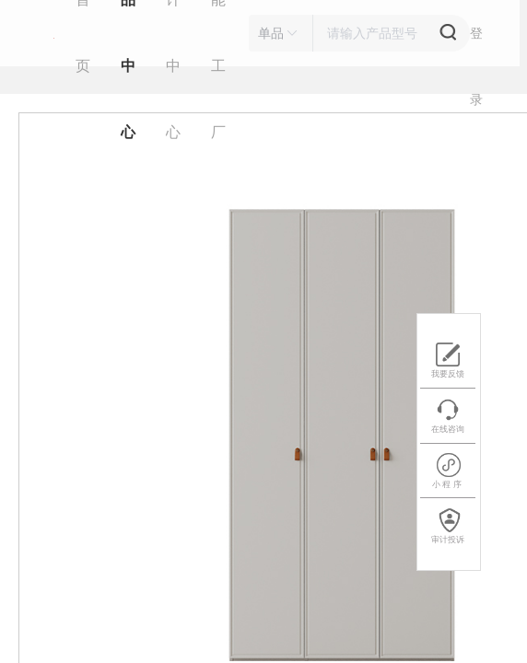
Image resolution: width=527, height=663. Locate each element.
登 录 (476, 46)
